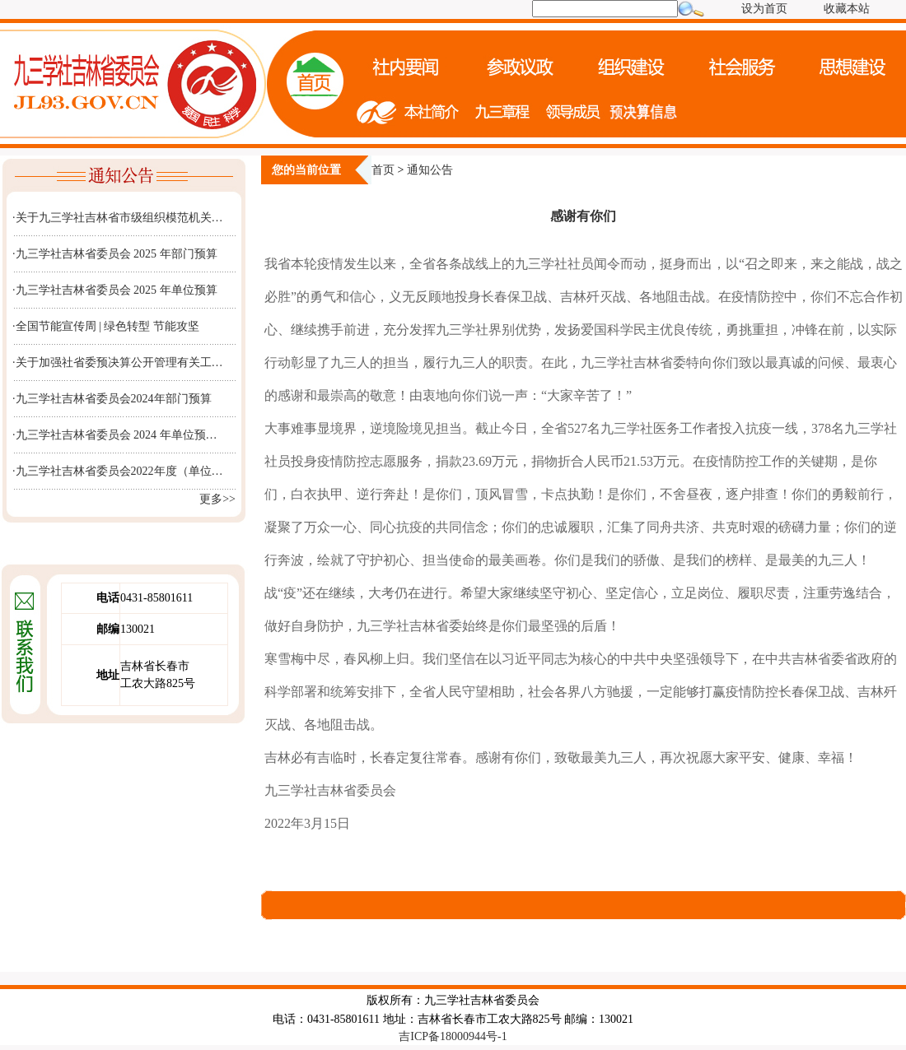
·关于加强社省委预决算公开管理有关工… (117, 362)
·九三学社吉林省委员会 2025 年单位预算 (114, 290)
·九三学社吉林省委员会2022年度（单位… (117, 471)
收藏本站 (847, 8)
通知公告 (430, 170)
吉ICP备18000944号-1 (453, 1036)
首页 (383, 170)
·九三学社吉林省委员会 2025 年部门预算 (114, 254)
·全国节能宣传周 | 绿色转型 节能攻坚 (105, 326)
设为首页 (764, 8)
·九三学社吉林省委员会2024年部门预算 (112, 399)
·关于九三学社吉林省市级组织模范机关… (117, 217)
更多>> (217, 499)
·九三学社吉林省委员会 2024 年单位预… (114, 435)
